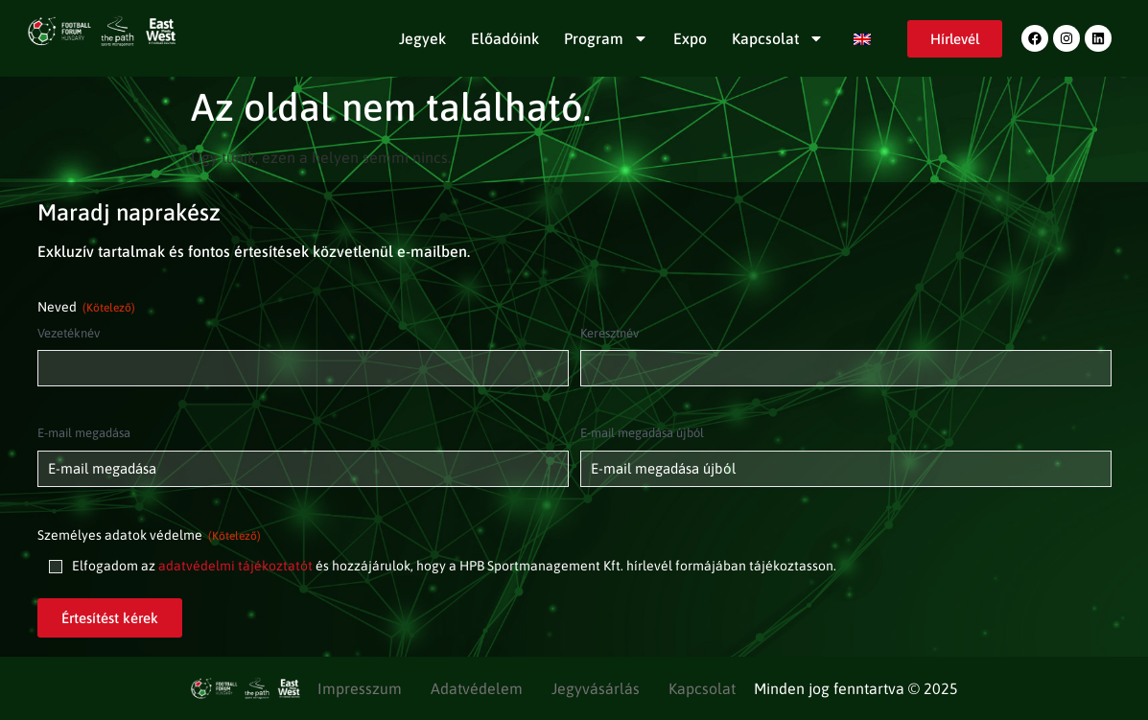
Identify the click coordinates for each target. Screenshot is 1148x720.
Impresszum (359, 688)
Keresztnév (609, 333)
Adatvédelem (477, 688)
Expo (690, 38)
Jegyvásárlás (595, 688)
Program (606, 38)
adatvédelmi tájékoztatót (235, 565)
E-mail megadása (83, 433)
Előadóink (505, 38)
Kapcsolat (778, 38)
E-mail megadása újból (642, 433)
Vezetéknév (68, 333)
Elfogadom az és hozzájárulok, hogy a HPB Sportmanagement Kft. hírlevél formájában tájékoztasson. (454, 565)
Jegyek (422, 38)
